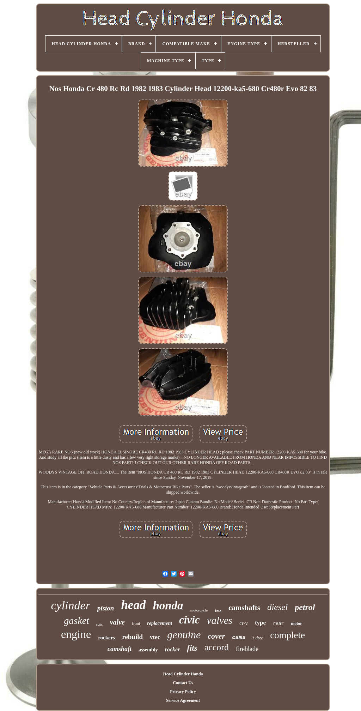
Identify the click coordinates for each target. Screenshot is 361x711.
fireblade (247, 648)
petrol (305, 607)
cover (216, 636)
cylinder (70, 605)
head (133, 605)
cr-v (243, 623)
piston (105, 608)
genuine (184, 634)
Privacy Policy (183, 691)
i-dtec (258, 637)
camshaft (119, 648)
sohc (99, 624)
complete (287, 635)
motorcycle (199, 610)
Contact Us (183, 682)
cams (238, 637)
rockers (106, 637)
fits (192, 648)
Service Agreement (183, 700)
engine (76, 634)
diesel (277, 607)
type (260, 622)
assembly (148, 649)
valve (117, 622)
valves (219, 620)
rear (278, 623)
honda (168, 605)
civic (189, 620)
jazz (218, 610)
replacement (159, 623)
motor (296, 623)
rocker (172, 649)
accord (216, 647)
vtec (155, 637)
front (136, 623)
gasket (76, 620)
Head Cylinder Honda (183, 673)
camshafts (244, 607)
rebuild (132, 636)
